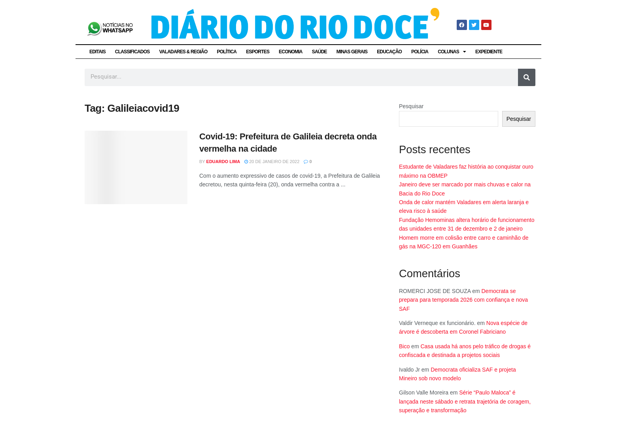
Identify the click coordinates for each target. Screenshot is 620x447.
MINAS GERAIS (351, 51)
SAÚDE (319, 51)
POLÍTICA (227, 51)
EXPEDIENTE (488, 51)
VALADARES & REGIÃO (183, 51)
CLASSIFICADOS (132, 51)
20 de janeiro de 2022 (271, 161)
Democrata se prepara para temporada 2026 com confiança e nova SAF (463, 300)
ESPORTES (257, 51)
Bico (404, 346)
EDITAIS (97, 51)
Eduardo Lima (223, 161)
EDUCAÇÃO (389, 51)
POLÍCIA (419, 51)
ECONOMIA (290, 51)
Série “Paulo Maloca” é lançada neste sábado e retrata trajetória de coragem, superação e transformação (465, 401)
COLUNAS (452, 51)
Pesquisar (411, 106)
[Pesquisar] (526, 77)
